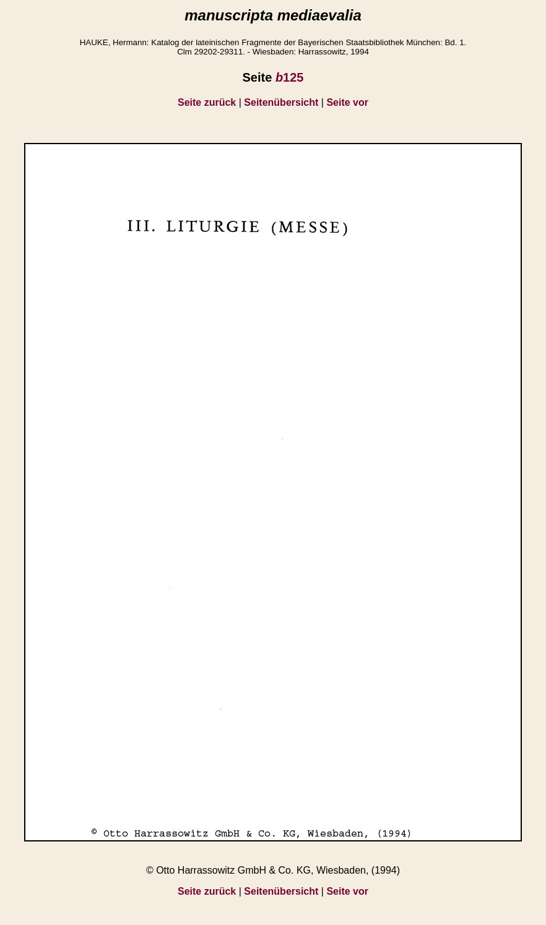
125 (289, 77)
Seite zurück (207, 102)
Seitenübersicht (281, 102)
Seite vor (347, 102)
